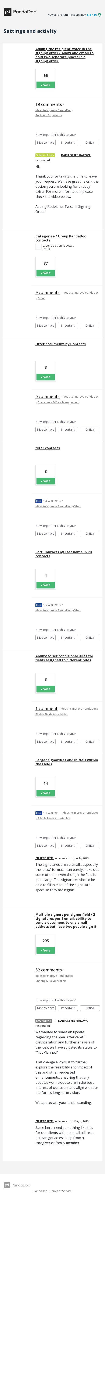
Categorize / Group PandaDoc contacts (60, 238)
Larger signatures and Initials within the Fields (66, 762)
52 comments (48, 970)
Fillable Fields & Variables (51, 714)
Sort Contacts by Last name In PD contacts (63, 554)
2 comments (53, 500)
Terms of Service (61, 1191)
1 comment (46, 708)
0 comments (47, 396)
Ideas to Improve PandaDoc (53, 110)
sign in (92, 15)
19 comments (48, 104)
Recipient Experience (48, 115)
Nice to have (46, 142)
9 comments (47, 292)
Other (41, 298)
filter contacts (47, 448)
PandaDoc (40, 1191)
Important (69, 142)
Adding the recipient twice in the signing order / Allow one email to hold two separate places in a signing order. (64, 55)
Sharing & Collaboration (50, 981)
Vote (46, 85)
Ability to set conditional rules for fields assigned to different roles (64, 658)
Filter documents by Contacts (60, 344)
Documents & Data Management (58, 402)
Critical (92, 142)
